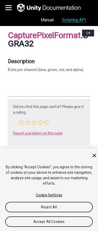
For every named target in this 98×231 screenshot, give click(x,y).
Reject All (49, 207)
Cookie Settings (49, 195)
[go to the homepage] (52, 7)
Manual (47, 19)
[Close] (94, 155)
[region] (49, 189)
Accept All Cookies (49, 222)
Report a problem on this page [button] (38, 133)
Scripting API (74, 19)
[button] (21, 122)
